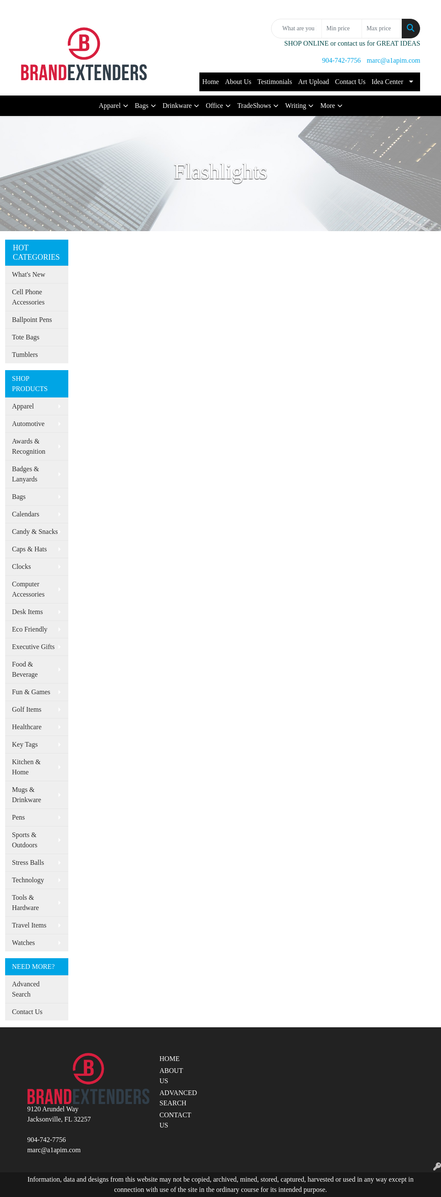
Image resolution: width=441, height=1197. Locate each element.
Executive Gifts (33, 646)
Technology (28, 880)
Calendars (25, 514)
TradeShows (254, 105)
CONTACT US (175, 1120)
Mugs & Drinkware (26, 794)
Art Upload (313, 81)
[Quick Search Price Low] (341, 28)
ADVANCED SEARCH (175, 1098)
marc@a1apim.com (393, 60)
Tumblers (25, 354)
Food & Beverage (25, 669)
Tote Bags (25, 337)
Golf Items (26, 709)
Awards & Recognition (28, 446)
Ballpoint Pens (32, 319)
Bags (142, 105)
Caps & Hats (29, 549)
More (327, 105)
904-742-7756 (341, 60)
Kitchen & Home (26, 767)
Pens (18, 817)
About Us (238, 81)
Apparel (110, 105)
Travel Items (29, 925)
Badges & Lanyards (25, 474)
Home (210, 81)
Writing (295, 105)
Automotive (28, 423)
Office (214, 105)
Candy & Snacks (35, 531)
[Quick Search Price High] (382, 28)
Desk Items (27, 611)
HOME (170, 1058)
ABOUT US (171, 1075)
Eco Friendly (29, 629)
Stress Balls (28, 862)
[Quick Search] (296, 28)
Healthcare (26, 726)
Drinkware (177, 105)
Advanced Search (26, 989)
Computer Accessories (28, 589)
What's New (28, 274)
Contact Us (350, 81)
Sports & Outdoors (25, 840)
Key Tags (25, 744)
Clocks (21, 566)
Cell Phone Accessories (28, 297)
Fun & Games (31, 692)
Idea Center (387, 81)
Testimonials (274, 81)
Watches (23, 942)
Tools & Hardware (25, 902)
